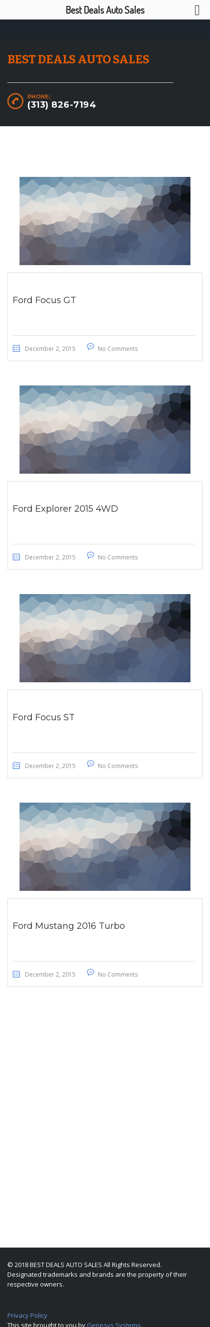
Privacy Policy (27, 1315)
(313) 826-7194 (61, 104)
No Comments (118, 349)
